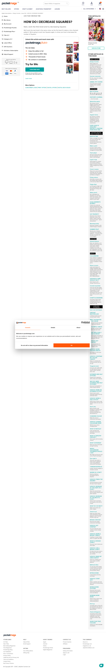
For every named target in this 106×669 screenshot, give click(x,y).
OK (72, 345)
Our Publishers (7, 651)
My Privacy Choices (8, 663)
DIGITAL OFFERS (52, 87)
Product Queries (67, 642)
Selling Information (68, 650)
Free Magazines (7, 647)
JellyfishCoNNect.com (88, 647)
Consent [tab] (27, 327)
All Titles (5, 642)
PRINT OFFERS (42, 87)
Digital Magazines (47, 649)
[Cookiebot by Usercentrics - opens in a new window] (82, 322)
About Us (85, 642)
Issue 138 (23, 13)
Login (64, 654)
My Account (6, 24)
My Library (6, 20)
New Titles (6, 643)
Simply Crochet (16, 13)
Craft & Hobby (27, 9)
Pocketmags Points (48, 647)
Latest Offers (7, 43)
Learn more (28, 78)
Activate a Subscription (10, 50)
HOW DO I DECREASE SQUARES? (35, 13)
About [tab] (78, 327)
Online (44, 645)
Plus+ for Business (8, 653)
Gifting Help (26, 652)
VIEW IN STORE (96, 48)
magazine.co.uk (87, 645)
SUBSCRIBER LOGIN (31, 87)
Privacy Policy (7, 655)
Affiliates (65, 643)
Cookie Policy (6, 661)
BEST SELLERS (6, 9)
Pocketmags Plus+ (8, 31)
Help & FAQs (26, 642)
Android (45, 643)
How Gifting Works (28, 650)
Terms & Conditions (8, 659)
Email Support (27, 643)
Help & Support (7, 54)
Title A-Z (5, 35)
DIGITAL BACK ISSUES (64, 87)
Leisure (57, 9)
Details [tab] (53, 327)
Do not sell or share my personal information (34, 345)
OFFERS (16, 9)
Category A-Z (7, 39)
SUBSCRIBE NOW (35, 69)
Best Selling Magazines (9, 645)
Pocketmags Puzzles (9, 27)
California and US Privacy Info (11, 657)
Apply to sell (66, 652)
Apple (44, 642)
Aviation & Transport (43, 9)
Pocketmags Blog (7, 649)
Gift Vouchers (7, 46)
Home (5, 16)
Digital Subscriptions (7, 13)
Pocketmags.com (87, 643)
